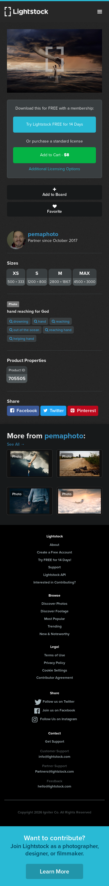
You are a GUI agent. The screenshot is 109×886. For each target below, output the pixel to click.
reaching (60, 321)
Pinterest (83, 410)
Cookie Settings (54, 670)
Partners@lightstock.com (54, 771)
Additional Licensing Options (54, 169)
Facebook (23, 410)
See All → (16, 444)
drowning (18, 321)
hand (40, 321)
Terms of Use (54, 655)
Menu (99, 11)
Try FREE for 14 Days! (54, 559)
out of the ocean (24, 329)
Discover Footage (55, 611)
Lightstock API (54, 574)
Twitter (53, 410)
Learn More (54, 871)
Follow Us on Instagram (58, 718)
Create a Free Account (54, 552)
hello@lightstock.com (54, 786)
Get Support (54, 741)
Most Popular (54, 618)
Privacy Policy (54, 662)
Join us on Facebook (58, 710)
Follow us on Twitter (58, 701)
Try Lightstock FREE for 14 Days (54, 124)
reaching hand (58, 329)
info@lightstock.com (54, 756)
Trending (55, 626)
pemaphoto (43, 234)
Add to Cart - (54, 155)
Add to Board (54, 192)
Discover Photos (54, 603)
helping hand (21, 338)
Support (54, 567)
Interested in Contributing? (54, 582)
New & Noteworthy (54, 633)
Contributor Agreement (54, 677)
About (54, 544)
